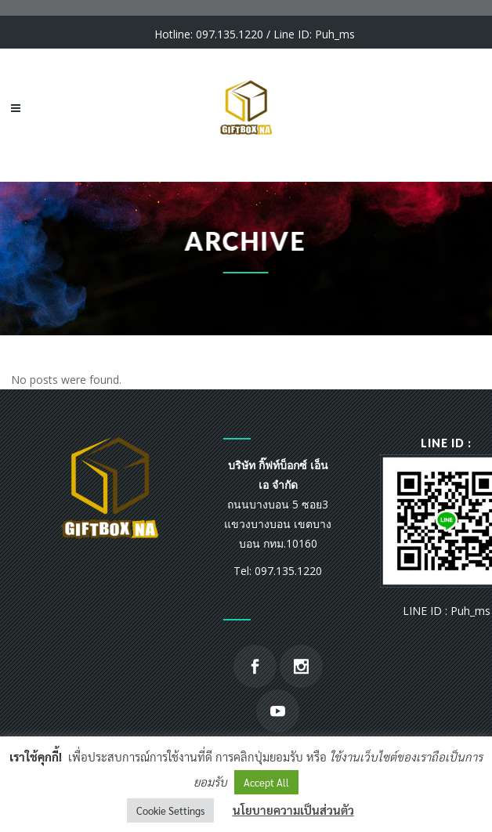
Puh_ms (335, 34)
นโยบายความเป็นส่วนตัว (293, 809)
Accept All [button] (266, 782)
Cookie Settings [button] (170, 810)
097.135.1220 (229, 34)
